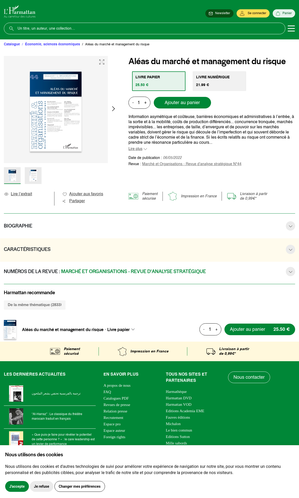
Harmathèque (176, 392)
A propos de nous (117, 385)
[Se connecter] (253, 13)
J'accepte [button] (17, 486)
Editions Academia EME (185, 411)
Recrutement (113, 418)
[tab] (158, 81)
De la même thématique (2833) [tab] (35, 305)
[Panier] (284, 13)
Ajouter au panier (182, 102)
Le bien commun (179, 430)
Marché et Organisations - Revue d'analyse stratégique (191, 164)
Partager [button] (73, 201)
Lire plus (135, 149)
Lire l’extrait (18, 194)
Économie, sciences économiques (52, 44)
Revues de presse (116, 405)
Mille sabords (176, 443)
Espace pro (111, 424)
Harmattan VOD (178, 404)
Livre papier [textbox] (118, 329)
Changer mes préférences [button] (80, 486)
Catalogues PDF (116, 398)
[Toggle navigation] (291, 28)
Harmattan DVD (179, 398)
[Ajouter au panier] (259, 329)
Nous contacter (249, 377)
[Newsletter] (219, 13)
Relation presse (115, 411)
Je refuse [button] (41, 486)
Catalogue (12, 44)
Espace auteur (114, 430)
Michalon (173, 424)
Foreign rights (114, 437)
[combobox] (122, 329)
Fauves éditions (178, 417)
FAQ (107, 392)
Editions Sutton (178, 437)
